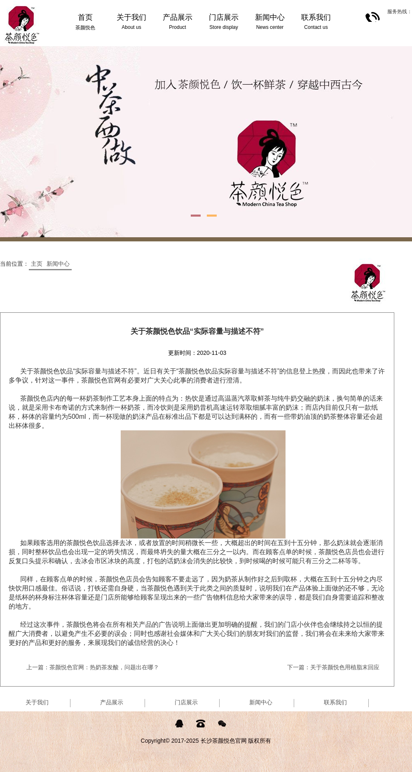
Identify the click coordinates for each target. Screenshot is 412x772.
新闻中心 (58, 263)
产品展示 (111, 702)
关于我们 (37, 702)
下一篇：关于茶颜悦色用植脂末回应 (333, 667)
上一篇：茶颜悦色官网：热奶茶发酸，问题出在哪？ (92, 667)
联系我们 (335, 702)
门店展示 (186, 702)
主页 (36, 263)
